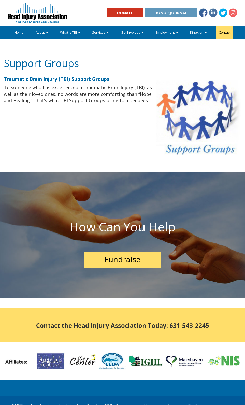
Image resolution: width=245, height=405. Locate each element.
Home (19, 32)
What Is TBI (70, 32)
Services (100, 32)
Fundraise (122, 259)
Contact (224, 32)
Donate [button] (125, 12)
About (42, 32)
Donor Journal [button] (170, 12)
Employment (167, 32)
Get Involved (132, 32)
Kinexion (198, 32)
